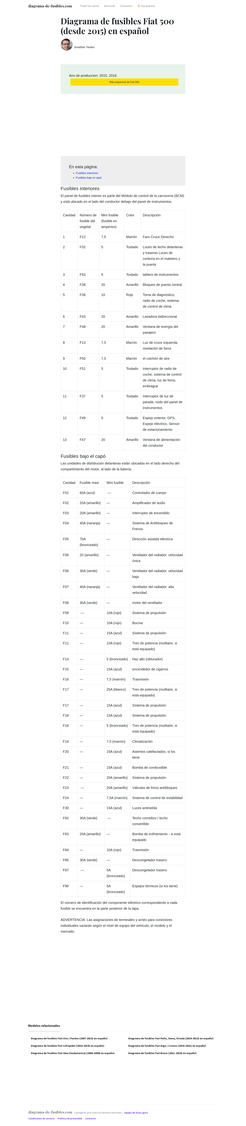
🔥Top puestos (146, 6)
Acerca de (109, 6)
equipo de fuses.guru (136, 1112)
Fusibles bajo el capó (88, 177)
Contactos (126, 6)
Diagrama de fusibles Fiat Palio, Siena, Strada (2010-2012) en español (170, 1038)
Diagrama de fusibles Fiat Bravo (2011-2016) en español (162, 1053)
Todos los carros (89, 6)
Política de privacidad (70, 1118)
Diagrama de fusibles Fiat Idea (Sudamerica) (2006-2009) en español (72, 1053)
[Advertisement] (123, 124)
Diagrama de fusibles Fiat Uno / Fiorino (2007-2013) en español (69, 1038)
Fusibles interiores (87, 173)
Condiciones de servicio (41, 1118)
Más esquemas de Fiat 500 (124, 82)
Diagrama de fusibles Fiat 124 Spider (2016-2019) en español (67, 1045)
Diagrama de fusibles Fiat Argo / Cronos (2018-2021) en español (167, 1045)
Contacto (90, 1118)
